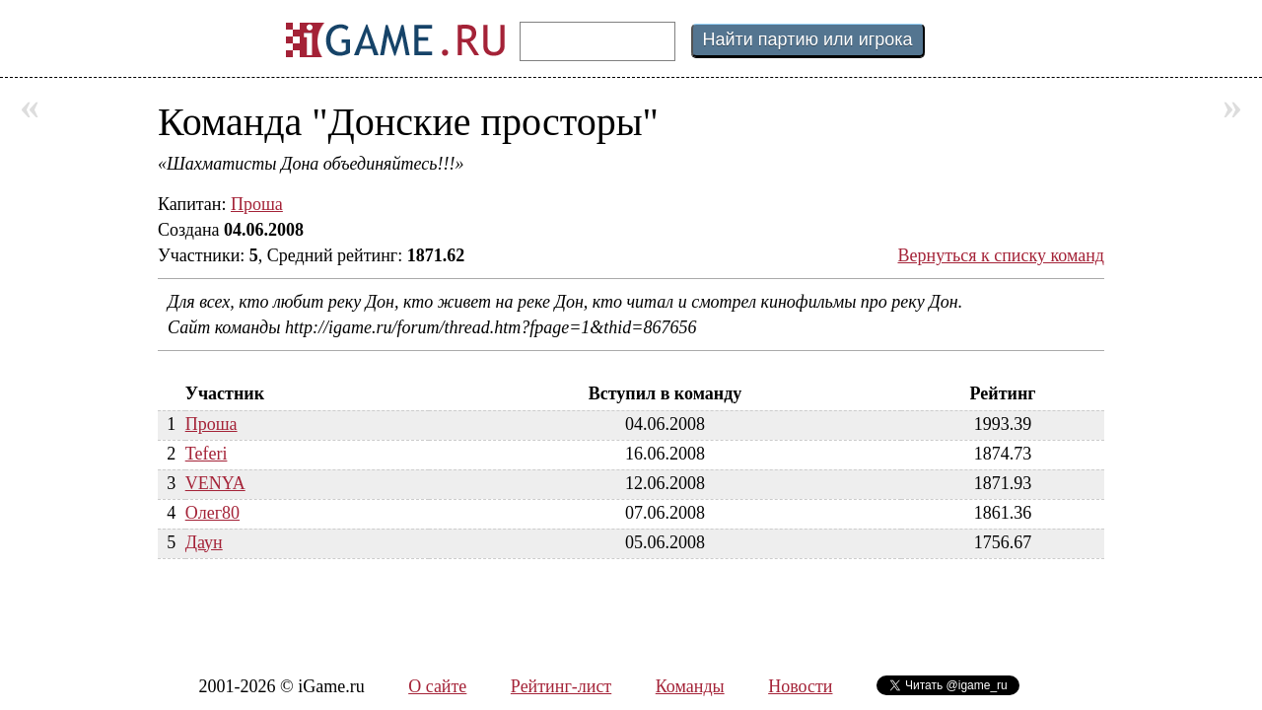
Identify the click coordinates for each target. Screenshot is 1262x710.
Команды (690, 686)
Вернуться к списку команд (1001, 255)
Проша (257, 204)
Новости (800, 686)
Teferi (206, 453)
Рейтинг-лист (561, 686)
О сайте (437, 686)
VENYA (215, 483)
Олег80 (212, 513)
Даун (204, 542)
